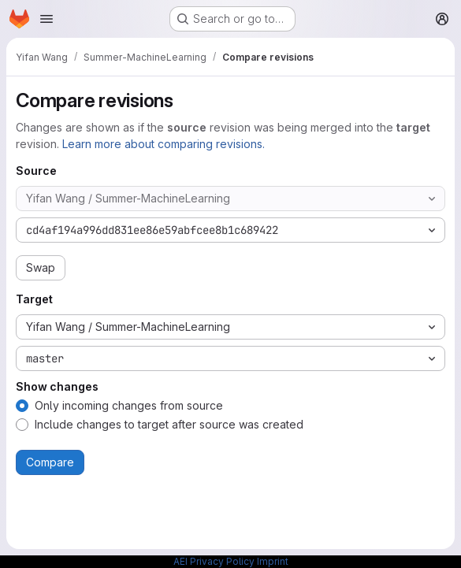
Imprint (272, 561)
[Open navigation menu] (46, 19)
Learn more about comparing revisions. (163, 143)
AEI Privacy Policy (214, 561)
